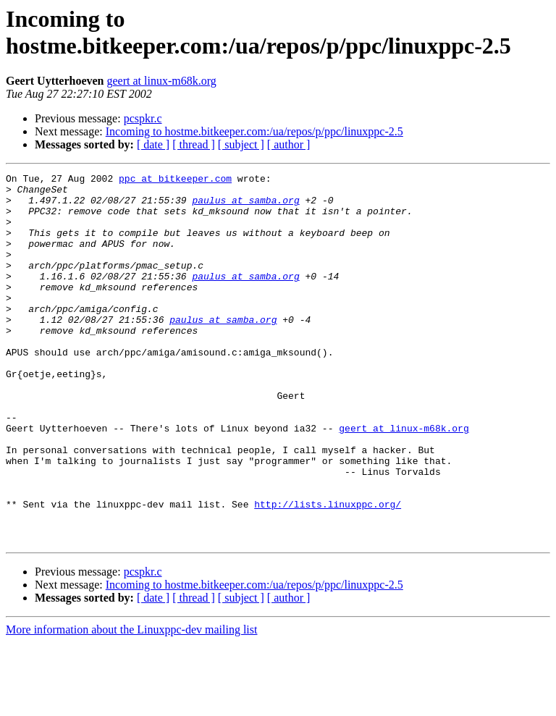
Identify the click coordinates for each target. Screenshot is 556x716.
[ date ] (153, 144)
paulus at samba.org (245, 206)
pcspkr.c (143, 118)
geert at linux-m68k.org (161, 81)
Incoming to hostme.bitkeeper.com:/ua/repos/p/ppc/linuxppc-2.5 (254, 131)
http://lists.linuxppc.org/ (327, 571)
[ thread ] (193, 144)
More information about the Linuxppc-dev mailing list (131, 703)
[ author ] (289, 144)
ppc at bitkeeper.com (175, 180)
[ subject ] (241, 144)
